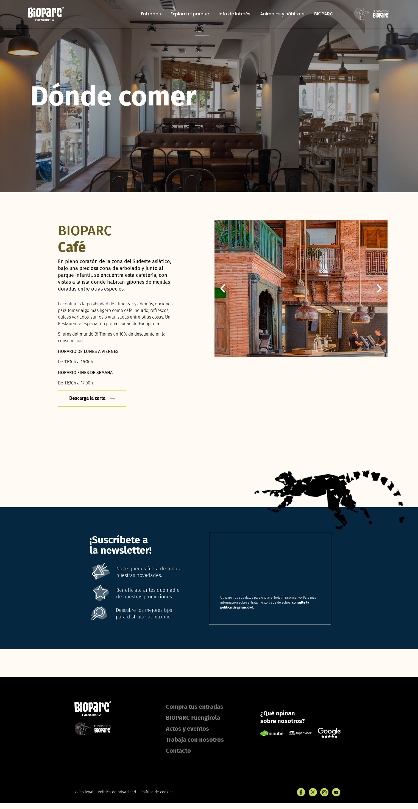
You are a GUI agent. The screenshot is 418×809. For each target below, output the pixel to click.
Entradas (151, 14)
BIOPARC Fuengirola (193, 718)
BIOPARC (323, 14)
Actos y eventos (187, 729)
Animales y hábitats (282, 14)
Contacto (178, 751)
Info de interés (234, 14)
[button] (222, 288)
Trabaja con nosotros (195, 740)
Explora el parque (190, 14)
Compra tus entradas (194, 707)
